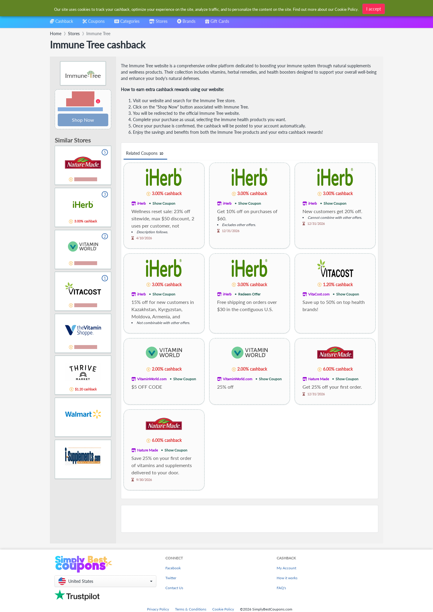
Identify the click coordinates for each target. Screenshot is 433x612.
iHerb (141, 203)
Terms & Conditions (190, 609)
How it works (287, 578)
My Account (286, 568)
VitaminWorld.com (152, 379)
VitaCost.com (319, 294)
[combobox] (206, 9)
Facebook (173, 568)
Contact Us (174, 588)
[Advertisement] (249, 518)
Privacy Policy (158, 609)
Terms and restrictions (80, 109)
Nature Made (318, 379)
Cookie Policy (223, 609)
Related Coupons (145, 153)
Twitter (170, 578)
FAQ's (281, 588)
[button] (83, 101)
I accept (373, 8)
